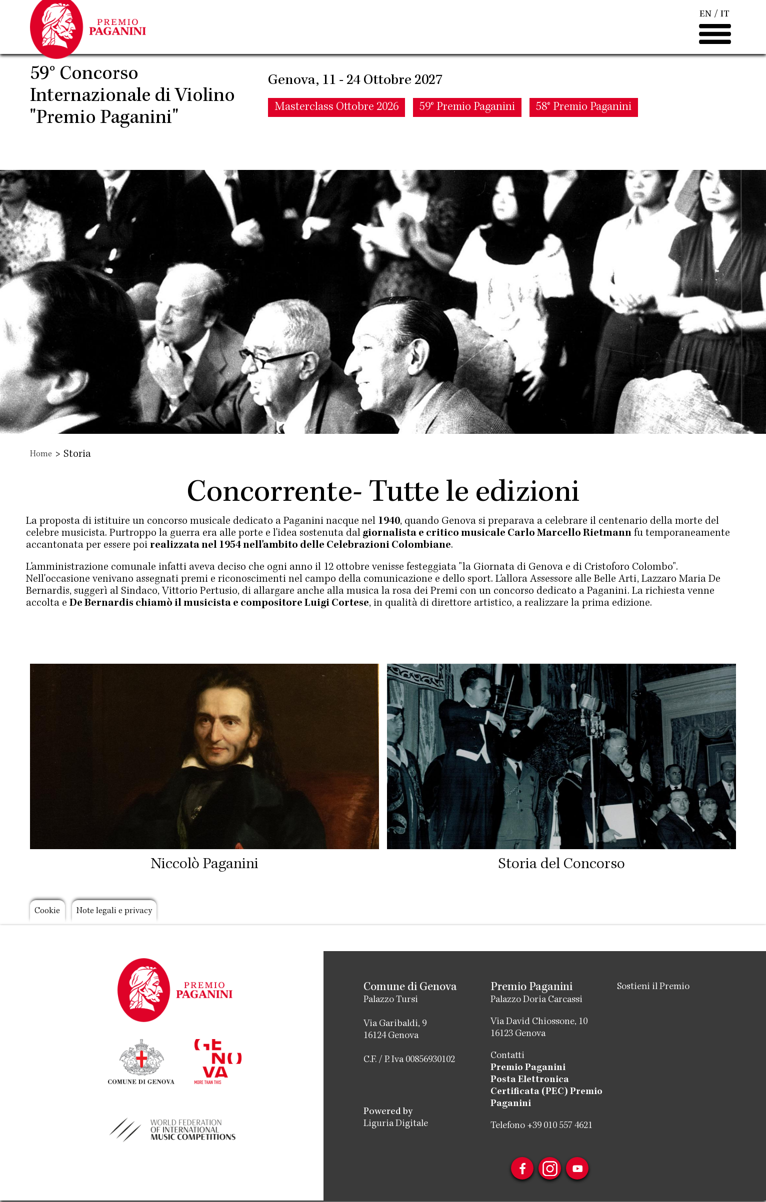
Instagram (550, 1169)
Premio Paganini (528, 1068)
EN (706, 30)
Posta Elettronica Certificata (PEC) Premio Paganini (546, 1092)
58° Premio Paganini (584, 137)
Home (42, 455)
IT (725, 30)
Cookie (51, 912)
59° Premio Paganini (467, 137)
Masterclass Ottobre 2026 (336, 137)
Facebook (517, 1169)
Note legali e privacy (132, 912)
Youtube (583, 1169)
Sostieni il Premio (656, 987)
